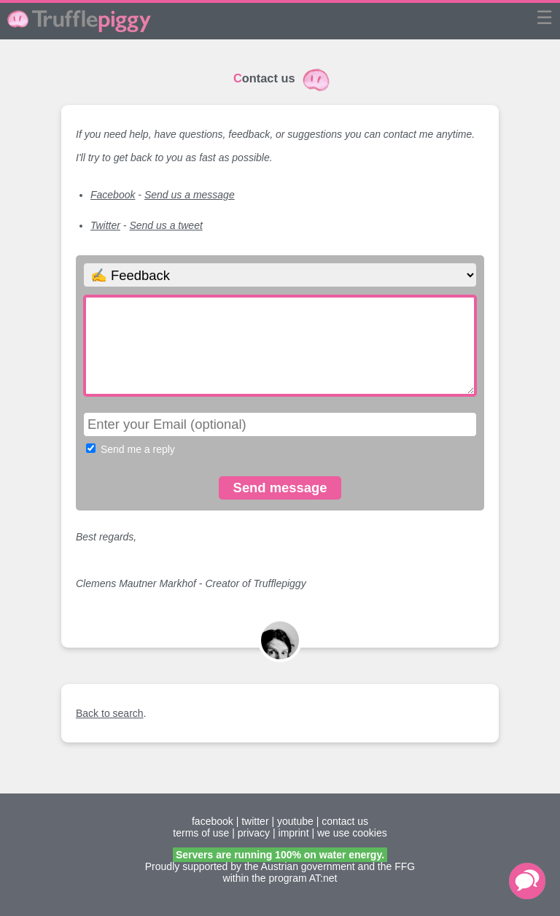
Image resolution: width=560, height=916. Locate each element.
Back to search (110, 713)
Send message (280, 487)
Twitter (105, 225)
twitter (254, 821)
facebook (212, 821)
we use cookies (352, 833)
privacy (254, 833)
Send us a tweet (165, 225)
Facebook (112, 195)
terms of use (201, 833)
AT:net (323, 878)
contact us (345, 821)
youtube (295, 821)
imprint (294, 833)
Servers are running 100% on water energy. (280, 855)
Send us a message (189, 195)
